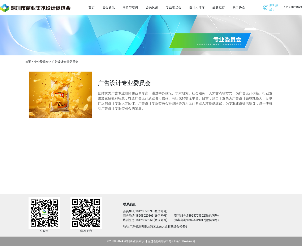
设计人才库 (197, 7)
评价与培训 (130, 7)
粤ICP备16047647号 (182, 241)
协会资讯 (108, 7)
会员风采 (152, 7)
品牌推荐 (218, 7)
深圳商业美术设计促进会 (140, 241)
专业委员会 (174, 7)
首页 (92, 7)
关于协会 (239, 7)
